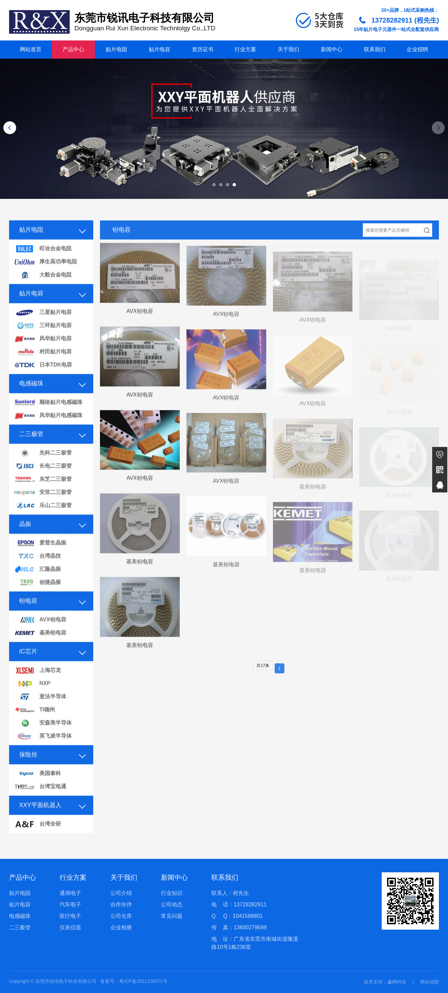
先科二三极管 (43, 465)
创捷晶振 (37, 594)
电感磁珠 (31, 395)
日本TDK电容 (43, 377)
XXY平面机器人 (40, 817)
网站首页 (30, 49)
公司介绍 (121, 893)
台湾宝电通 (40, 799)
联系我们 (374, 49)
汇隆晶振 (37, 581)
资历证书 (202, 49)
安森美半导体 (43, 735)
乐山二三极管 (43, 517)
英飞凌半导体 (43, 748)
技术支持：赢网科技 (385, 982)
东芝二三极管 (43, 491)
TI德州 (34, 722)
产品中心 (73, 49)
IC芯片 (28, 663)
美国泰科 (37, 785)
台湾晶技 (37, 568)
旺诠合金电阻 (43, 261)
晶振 (25, 536)
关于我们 (288, 49)
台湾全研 (37, 836)
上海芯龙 (37, 682)
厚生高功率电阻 (45, 274)
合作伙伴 (121, 904)
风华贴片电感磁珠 (48, 427)
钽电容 (28, 613)
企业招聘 (417, 49)
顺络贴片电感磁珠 (48, 414)
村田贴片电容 (43, 364)
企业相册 (121, 927)
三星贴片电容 (43, 324)
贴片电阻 (116, 49)
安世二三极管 (43, 504)
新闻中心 (331, 49)
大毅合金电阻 (43, 287)
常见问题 (171, 916)
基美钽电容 (40, 645)
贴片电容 (159, 49)
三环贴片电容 (43, 337)
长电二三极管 (43, 478)
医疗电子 (70, 916)
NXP (32, 695)
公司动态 (171, 904)
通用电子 (70, 893)
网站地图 (429, 982)
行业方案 (245, 49)
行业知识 (171, 893)
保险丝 (28, 766)
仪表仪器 (70, 927)
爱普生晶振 (40, 555)
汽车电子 (70, 904)
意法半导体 (40, 709)
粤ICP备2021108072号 (143, 981)
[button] (214, 184)
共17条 (262, 677)
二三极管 (31, 446)
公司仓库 (121, 916)
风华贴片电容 (43, 351)
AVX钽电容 (40, 632)
